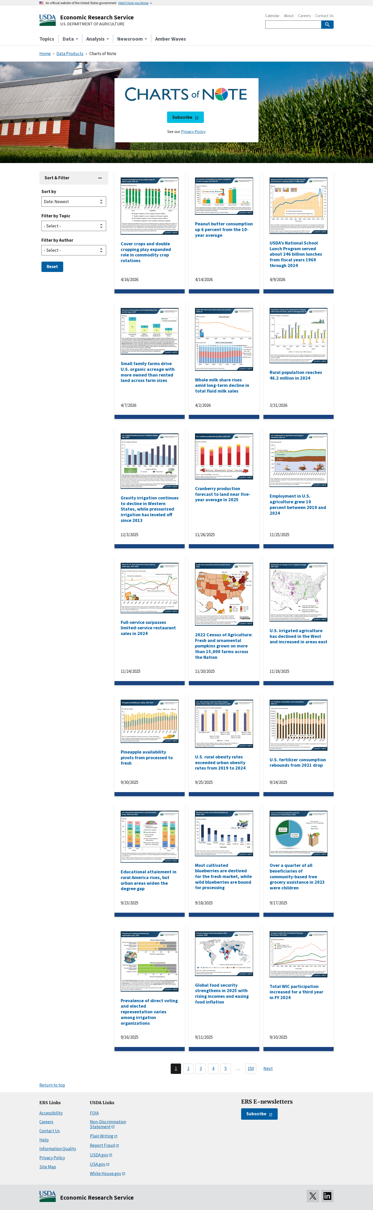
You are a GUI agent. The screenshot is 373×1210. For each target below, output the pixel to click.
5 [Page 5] (226, 1068)
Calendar (272, 15)
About (289, 15)
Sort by (48, 191)
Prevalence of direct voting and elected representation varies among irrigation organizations (149, 1012)
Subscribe (182, 117)
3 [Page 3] (201, 1068)
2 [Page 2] (188, 1068)
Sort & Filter (57, 178)
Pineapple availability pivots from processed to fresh (147, 757)
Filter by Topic (55, 216)
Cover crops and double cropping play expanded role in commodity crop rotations (146, 252)
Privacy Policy (193, 131)
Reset (52, 266)
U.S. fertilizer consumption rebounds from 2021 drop (298, 762)
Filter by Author (57, 240)
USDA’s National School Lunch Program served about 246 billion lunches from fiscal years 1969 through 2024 (296, 254)
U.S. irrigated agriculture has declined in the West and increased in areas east (298, 636)
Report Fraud (102, 1145)
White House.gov (105, 1173)
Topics (46, 38)
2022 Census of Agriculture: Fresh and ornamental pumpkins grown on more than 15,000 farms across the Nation (224, 646)
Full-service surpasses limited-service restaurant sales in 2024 (148, 627)
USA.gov (97, 1164)
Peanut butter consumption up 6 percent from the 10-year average (224, 229)
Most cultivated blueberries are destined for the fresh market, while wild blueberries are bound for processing (223, 876)
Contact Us (324, 15)
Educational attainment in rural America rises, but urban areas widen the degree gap (148, 880)
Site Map (47, 1167)
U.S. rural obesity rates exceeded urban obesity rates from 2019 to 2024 (220, 762)
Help (44, 1140)
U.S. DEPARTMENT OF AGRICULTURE (92, 24)
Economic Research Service (97, 17)
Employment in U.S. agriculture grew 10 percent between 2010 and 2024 (298, 504)
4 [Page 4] (213, 1068)
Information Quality (57, 1149)
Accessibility (51, 1113)
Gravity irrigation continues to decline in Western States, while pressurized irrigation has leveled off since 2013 (149, 509)
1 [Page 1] (176, 1068)
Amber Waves (170, 38)
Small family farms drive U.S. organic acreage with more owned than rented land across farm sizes (148, 371)
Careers (304, 15)
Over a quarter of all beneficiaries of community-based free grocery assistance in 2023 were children (297, 876)
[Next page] (270, 1069)
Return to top (52, 1085)
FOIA (94, 1113)
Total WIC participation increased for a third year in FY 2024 (296, 991)
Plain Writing (101, 1136)
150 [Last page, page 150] (251, 1068)
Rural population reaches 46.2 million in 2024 (296, 375)
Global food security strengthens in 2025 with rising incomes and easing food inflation (222, 993)
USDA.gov (99, 1155)
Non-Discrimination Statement (108, 1124)
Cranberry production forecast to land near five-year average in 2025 (222, 494)
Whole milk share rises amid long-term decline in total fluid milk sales (222, 385)
